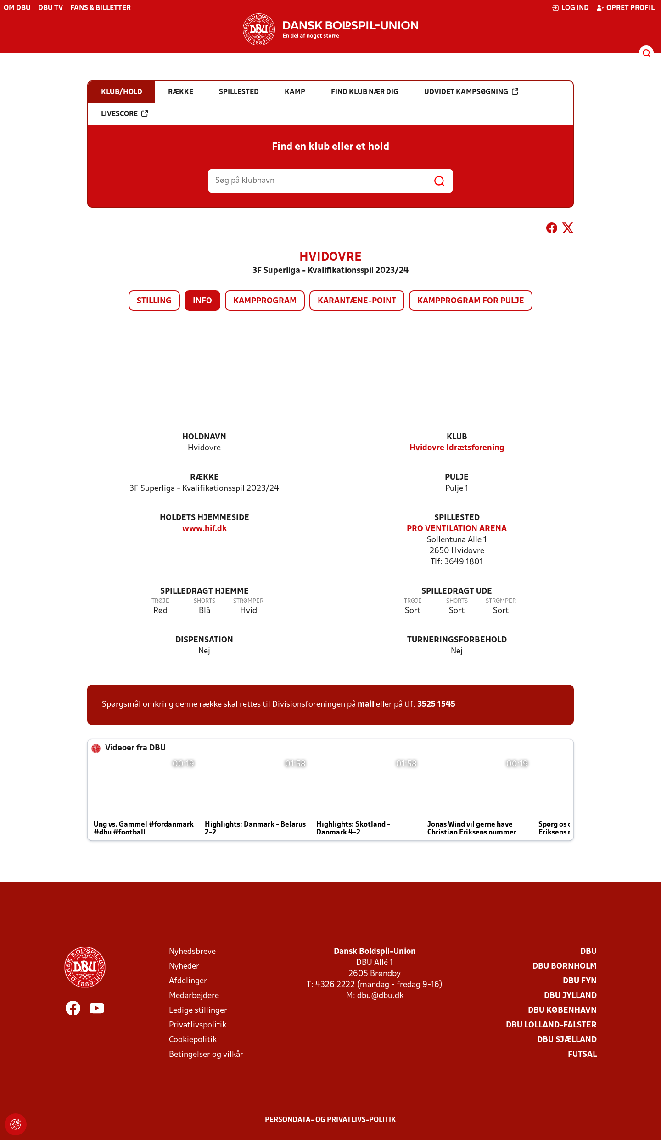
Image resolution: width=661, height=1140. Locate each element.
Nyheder (184, 966)
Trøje (160, 601)
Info (202, 301)
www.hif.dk (204, 529)
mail (366, 705)
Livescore (124, 114)
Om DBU (17, 8)
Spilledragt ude (456, 592)
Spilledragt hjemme (204, 592)
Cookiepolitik (193, 1040)
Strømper (248, 601)
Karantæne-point (357, 301)
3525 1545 (436, 705)
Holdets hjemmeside (204, 518)
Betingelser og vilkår (206, 1055)
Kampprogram (265, 301)
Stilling (154, 301)
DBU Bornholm (564, 966)
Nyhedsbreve (192, 952)
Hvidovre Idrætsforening (456, 448)
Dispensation (204, 640)
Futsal (582, 1055)
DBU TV (50, 8)
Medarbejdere (194, 996)
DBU (588, 952)
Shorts (204, 601)
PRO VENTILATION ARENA (457, 529)
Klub (457, 437)
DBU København (562, 1011)
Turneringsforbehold (457, 640)
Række (204, 478)
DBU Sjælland (567, 1040)
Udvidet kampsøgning (471, 92)
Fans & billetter (100, 8)
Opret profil (625, 8)
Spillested (457, 518)
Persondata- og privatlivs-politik (330, 1120)
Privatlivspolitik (197, 1025)
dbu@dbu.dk (380, 996)
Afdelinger (188, 981)
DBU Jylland (570, 996)
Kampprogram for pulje (470, 301)
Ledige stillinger (198, 1011)
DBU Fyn (580, 981)
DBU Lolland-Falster (551, 1025)
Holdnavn (204, 437)
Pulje (457, 478)
